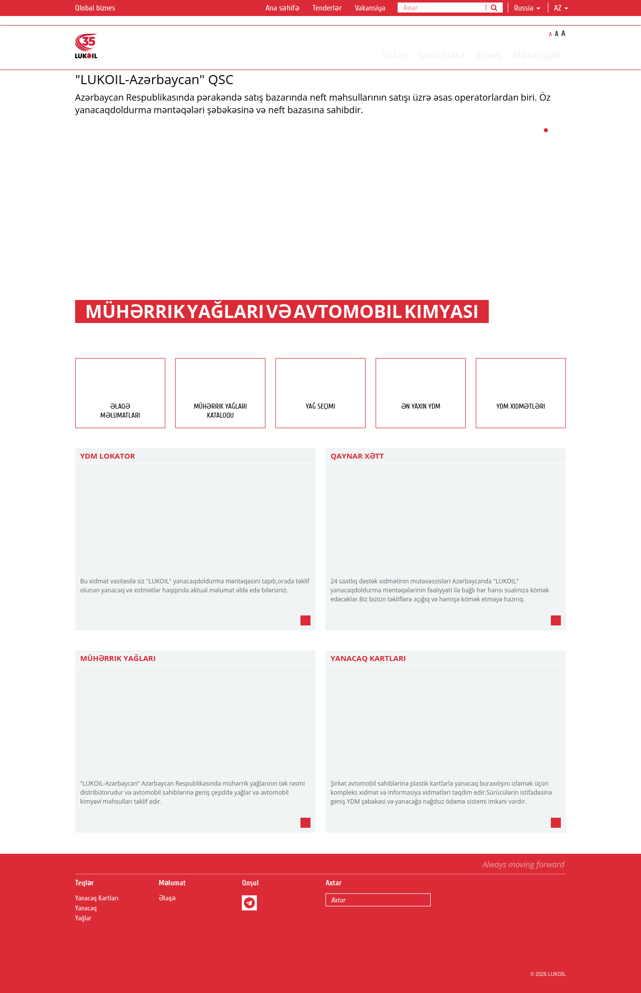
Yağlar (83, 918)
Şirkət (395, 55)
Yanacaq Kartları (368, 658)
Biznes (489, 55)
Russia (527, 8)
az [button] (561, 8)
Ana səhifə (282, 8)
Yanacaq (86, 908)
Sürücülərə (442, 55)
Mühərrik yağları (118, 658)
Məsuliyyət (537, 55)
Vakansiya (370, 8)
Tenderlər (327, 8)
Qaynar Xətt (357, 456)
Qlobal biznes (101, 9)
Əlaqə (167, 898)
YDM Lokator (107, 456)
